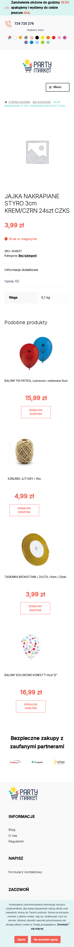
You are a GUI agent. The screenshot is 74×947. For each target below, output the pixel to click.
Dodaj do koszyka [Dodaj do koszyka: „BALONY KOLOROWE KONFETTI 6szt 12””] (30, 706)
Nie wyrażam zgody (46, 939)
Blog (11, 830)
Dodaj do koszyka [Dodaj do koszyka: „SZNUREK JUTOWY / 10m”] (24, 510)
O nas (12, 836)
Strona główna (19, 102)
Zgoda (21, 939)
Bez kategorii (42, 102)
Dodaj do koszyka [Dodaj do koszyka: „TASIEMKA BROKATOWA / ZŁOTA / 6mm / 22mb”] (35, 608)
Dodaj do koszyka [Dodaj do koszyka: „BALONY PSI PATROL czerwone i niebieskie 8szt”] (35, 412)
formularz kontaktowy (25, 872)
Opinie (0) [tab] (12, 281)
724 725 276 (24, 24)
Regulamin (16, 841)
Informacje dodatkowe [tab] (21, 270)
